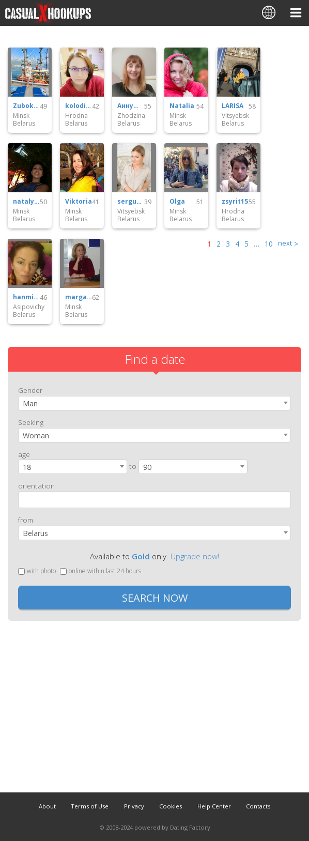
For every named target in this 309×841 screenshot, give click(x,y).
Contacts (258, 806)
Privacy (134, 806)
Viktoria (78, 201)
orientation (36, 486)
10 (269, 244)
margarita (78, 297)
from (25, 520)
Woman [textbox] (36, 435)
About (47, 806)
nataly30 (26, 201)
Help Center (214, 806)
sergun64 (130, 201)
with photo (37, 571)
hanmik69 (26, 297)
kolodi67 (78, 106)
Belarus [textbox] (35, 533)
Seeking (30, 422)
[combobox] (154, 403)
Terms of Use (90, 806)
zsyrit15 (235, 201)
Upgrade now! (195, 556)
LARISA (232, 106)
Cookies (170, 806)
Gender (30, 390)
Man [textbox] (30, 403)
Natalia (181, 106)
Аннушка (130, 106)
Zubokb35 (26, 106)
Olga (177, 201)
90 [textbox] (147, 467)
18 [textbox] (27, 467)
